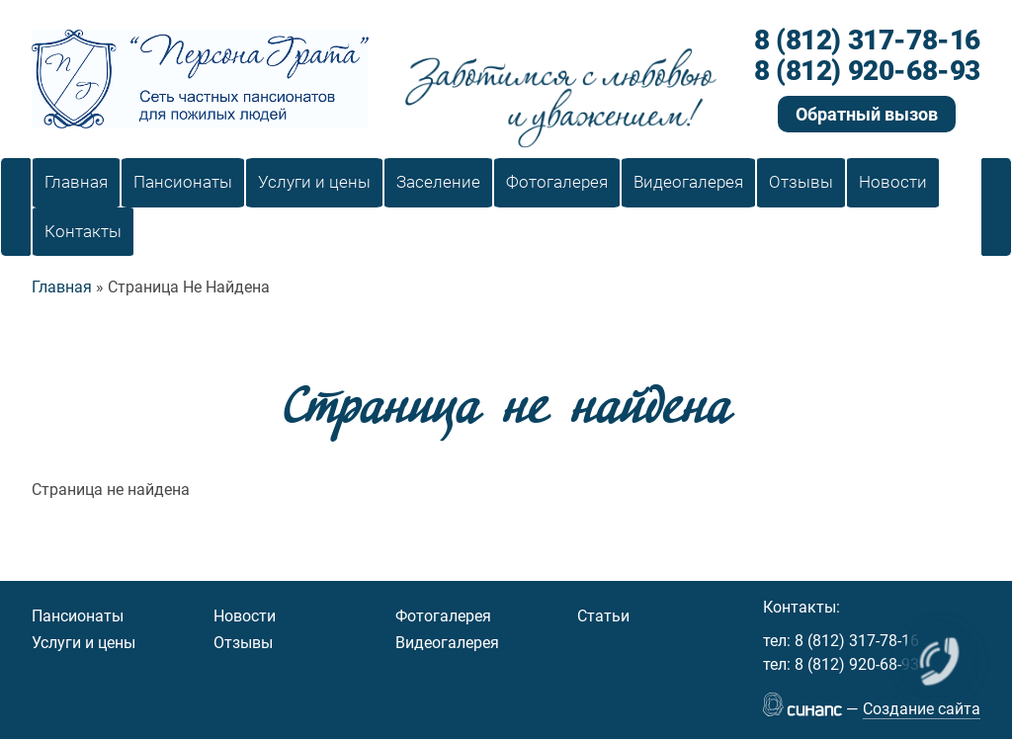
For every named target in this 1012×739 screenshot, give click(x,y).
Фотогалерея (443, 616)
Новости (244, 616)
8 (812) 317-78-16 (867, 41)
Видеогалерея (447, 642)
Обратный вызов (867, 114)
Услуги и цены (83, 642)
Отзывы (243, 642)
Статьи (603, 616)
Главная (62, 287)
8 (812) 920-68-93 (867, 71)
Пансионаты (78, 616)
